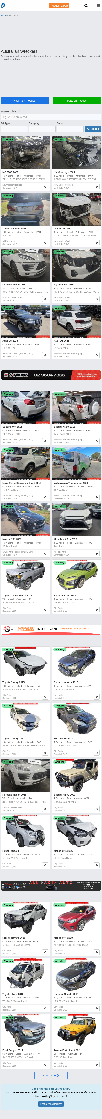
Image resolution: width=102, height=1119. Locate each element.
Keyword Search (11, 111)
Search (93, 128)
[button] (51, 1075)
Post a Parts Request (51, 1104)
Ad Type (5, 123)
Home (4, 15)
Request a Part (59, 5)
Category (34, 123)
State (60, 123)
